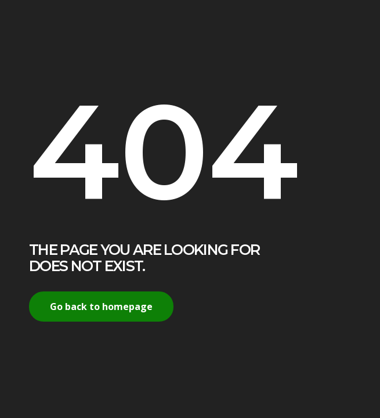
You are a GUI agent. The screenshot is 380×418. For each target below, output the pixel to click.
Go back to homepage (101, 306)
